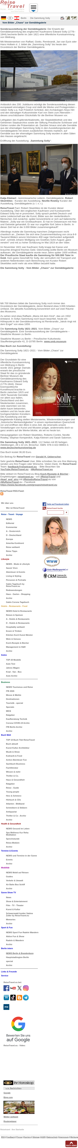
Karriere (27, 1137)
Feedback (10, 1137)
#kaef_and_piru (9, 479)
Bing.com (8, 1097)
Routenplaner (9, 1121)
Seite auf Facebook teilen (58, 504)
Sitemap (35, 1137)
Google (6, 1093)
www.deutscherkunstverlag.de (18, 447)
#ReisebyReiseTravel (35, 479)
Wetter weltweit (10, 1117)
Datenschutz (52, 1137)
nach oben (71, 1145)
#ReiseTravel (48, 476)
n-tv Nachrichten (13, 1088)
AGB (43, 1137)
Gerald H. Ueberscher (48, 456)
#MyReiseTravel (9, 482)
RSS (3, 1137)
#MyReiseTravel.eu (42, 469)
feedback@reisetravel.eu (22, 466)
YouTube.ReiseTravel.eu (14, 469)
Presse (19, 1137)
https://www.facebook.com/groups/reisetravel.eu (28, 484)
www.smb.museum (55, 341)
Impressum (64, 1137)
